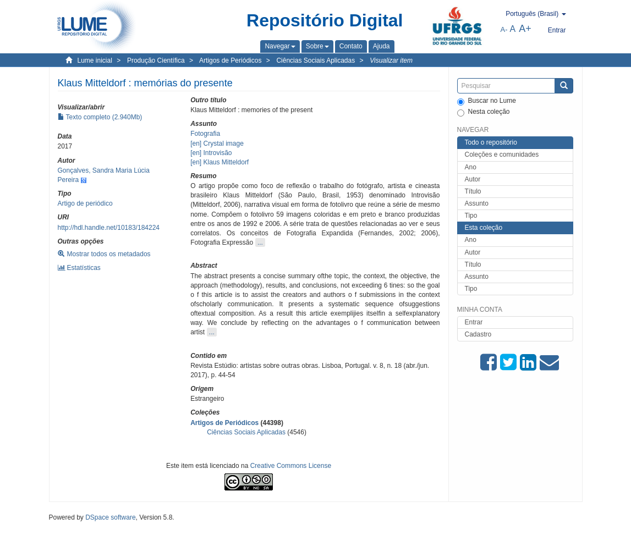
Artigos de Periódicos (230, 60)
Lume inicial (95, 60)
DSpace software (110, 517)
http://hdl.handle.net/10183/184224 (109, 227)
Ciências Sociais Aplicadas (315, 60)
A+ (525, 28)
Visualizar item (391, 60)
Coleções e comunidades (502, 154)
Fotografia (205, 133)
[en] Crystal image (217, 143)
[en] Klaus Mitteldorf (219, 162)
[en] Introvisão (211, 153)
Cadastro (478, 334)
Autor (473, 179)
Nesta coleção (483, 112)
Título (473, 191)
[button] (280, 46)
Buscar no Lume (486, 101)
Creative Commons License (290, 466)
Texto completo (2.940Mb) (100, 117)
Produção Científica (156, 60)
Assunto (477, 203)
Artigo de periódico (85, 203)
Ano (470, 167)
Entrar (474, 322)
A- (504, 29)
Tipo (471, 215)
